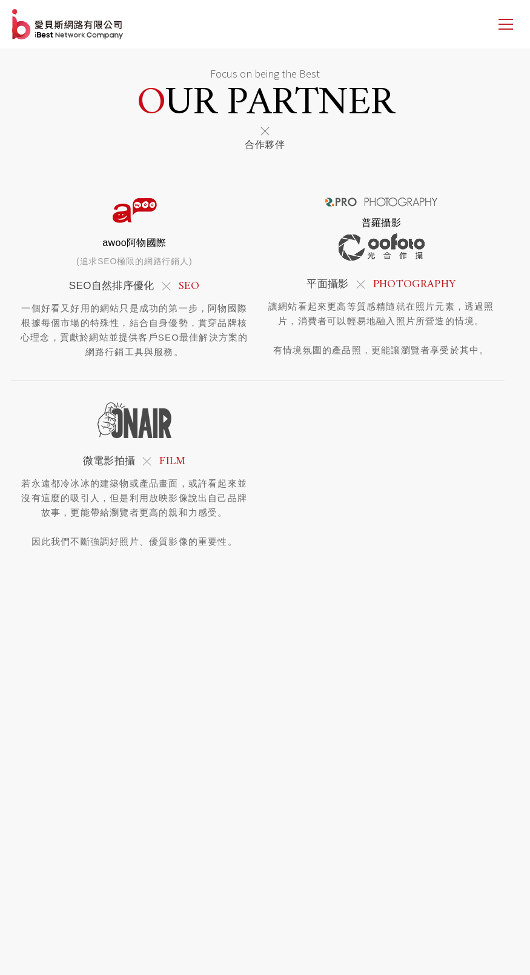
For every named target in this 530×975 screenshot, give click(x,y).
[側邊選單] (506, 24)
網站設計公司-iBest (68, 24)
